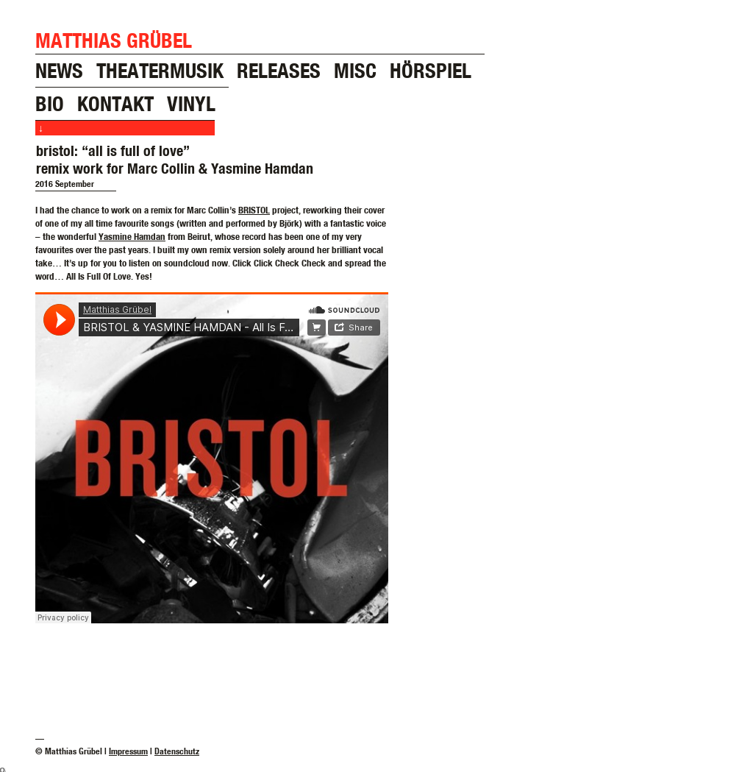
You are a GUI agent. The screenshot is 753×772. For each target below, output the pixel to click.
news (59, 70)
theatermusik (160, 70)
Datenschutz (176, 751)
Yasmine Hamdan (132, 236)
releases (279, 70)
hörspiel (430, 70)
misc (355, 70)
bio (49, 103)
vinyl (191, 103)
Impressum (128, 751)
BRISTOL (254, 210)
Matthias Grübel (113, 40)
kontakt (115, 103)
